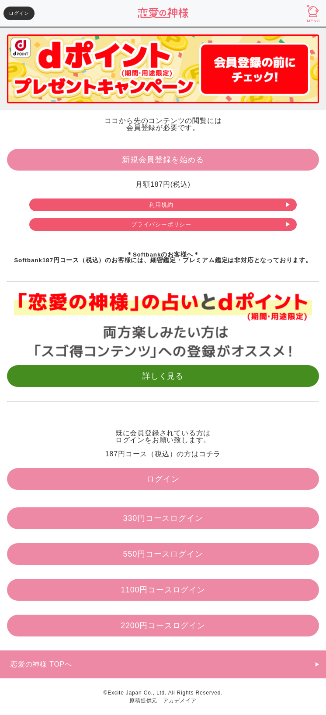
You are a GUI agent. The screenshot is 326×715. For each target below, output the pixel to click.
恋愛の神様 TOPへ (41, 664)
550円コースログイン (163, 554)
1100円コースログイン (163, 589)
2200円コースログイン (163, 625)
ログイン (19, 13)
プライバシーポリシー (161, 224)
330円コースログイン (163, 518)
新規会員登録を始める (163, 159)
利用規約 (161, 205)
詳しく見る (163, 376)
